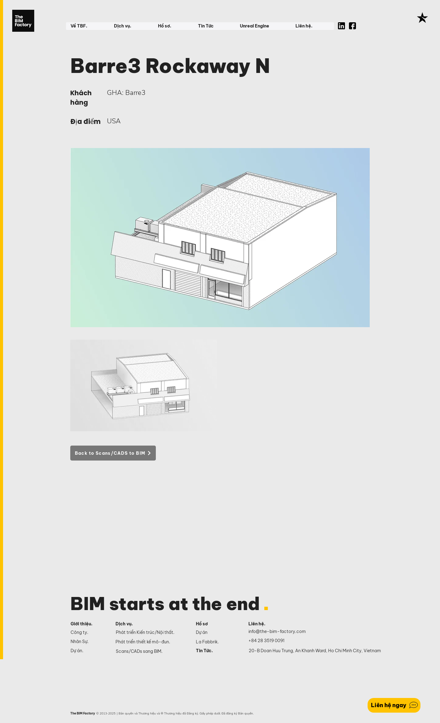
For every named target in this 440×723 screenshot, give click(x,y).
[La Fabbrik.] (215, 641)
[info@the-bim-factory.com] (278, 632)
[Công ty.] (88, 632)
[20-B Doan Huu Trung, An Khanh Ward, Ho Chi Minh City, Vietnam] (315, 651)
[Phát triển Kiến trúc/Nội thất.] (151, 632)
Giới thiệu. (82, 624)
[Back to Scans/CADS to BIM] (113, 453)
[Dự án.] (88, 650)
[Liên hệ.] (264, 624)
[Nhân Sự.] (88, 641)
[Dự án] (215, 632)
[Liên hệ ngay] (394, 705)
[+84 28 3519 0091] (269, 641)
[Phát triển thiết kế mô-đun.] (151, 642)
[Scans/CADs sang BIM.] (151, 651)
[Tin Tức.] (215, 650)
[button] (87, 26)
